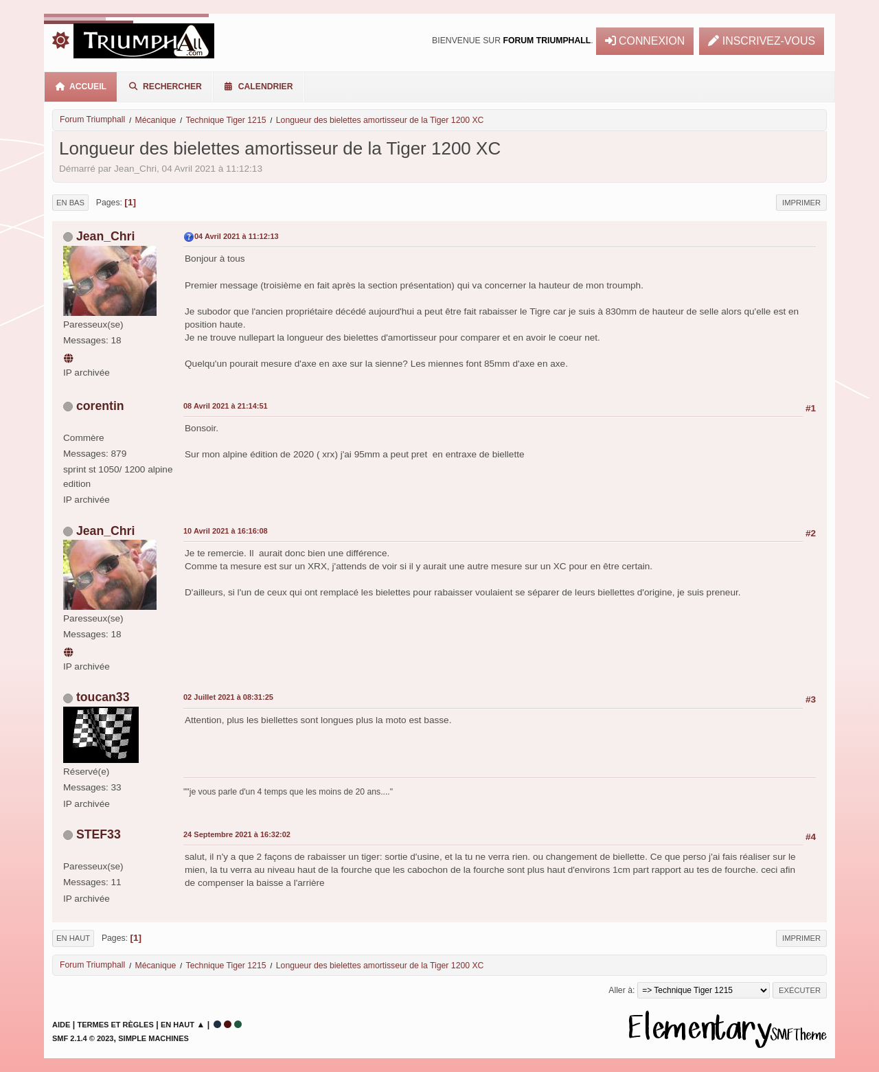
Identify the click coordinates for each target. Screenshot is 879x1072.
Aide (61, 1024)
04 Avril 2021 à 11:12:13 (236, 236)
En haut (73, 938)
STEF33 (98, 834)
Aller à (620, 990)
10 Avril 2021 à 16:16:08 (225, 531)
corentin (100, 406)
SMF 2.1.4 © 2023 (82, 1038)
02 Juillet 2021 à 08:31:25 (228, 697)
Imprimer (801, 202)
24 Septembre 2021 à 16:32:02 (236, 834)
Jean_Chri (105, 236)
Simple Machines (153, 1038)
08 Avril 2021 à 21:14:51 (225, 406)
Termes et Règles (116, 1024)
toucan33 (103, 697)
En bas (70, 202)
